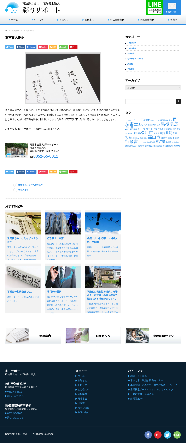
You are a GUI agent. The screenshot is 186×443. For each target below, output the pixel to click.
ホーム (14, 19)
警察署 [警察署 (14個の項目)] (149, 142)
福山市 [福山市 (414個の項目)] (154, 137)
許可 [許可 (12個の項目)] (144, 142)
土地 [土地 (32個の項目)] (140, 124)
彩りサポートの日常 (135, 59)
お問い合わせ (85, 412)
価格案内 (89, 19)
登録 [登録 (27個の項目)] (175, 133)
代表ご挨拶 (83, 407)
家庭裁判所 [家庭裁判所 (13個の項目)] (152, 125)
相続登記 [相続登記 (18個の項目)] (143, 138)
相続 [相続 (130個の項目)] (128, 137)
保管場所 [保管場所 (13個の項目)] (168, 120)
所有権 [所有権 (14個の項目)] (160, 129)
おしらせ (38, 19)
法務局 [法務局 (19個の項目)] (156, 133)
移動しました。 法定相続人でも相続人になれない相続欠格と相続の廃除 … (102, 251)
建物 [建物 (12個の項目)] (135, 129)
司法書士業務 (117, 19)
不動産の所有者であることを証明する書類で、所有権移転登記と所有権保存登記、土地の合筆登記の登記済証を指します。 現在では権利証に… (102, 312)
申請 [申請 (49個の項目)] (162, 133)
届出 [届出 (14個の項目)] (158, 125)
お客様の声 (131, 43)
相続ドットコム (138, 376)
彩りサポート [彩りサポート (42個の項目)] (145, 128)
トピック (64, 19)
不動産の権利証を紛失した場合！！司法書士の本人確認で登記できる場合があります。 (102, 295)
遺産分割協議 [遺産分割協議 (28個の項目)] (151, 146)
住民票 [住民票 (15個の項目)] (162, 120)
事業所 (173, 19)
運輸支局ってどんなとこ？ (30, 185)
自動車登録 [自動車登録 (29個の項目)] (173, 137)
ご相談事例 (131, 48)
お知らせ (82, 380)
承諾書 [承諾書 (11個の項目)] (129, 133)
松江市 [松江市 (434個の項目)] (146, 132)
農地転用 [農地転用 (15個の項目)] (133, 146)
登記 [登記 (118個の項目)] (168, 133)
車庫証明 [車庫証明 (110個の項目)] (158, 142)
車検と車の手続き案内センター (146, 380)
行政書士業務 (147, 19)
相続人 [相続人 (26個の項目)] (135, 138)
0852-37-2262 (14, 413)
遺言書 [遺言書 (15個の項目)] (165, 146)
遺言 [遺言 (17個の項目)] (160, 146)
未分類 (130, 64)
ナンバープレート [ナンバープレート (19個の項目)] (132, 120)
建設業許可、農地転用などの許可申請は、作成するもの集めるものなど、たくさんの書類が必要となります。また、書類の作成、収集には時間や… (62, 252)
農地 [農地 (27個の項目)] (127, 146)
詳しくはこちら (15, 396)
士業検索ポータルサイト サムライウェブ (151, 389)
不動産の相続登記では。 (20, 291)
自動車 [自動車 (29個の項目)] (164, 137)
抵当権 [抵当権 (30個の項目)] (136, 133)
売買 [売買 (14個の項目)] (145, 125)
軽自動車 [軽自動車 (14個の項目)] (175, 142)
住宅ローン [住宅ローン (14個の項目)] (154, 120)
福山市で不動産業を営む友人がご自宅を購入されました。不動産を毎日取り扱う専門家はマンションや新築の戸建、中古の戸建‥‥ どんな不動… (63, 305)
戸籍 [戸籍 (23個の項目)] (155, 129)
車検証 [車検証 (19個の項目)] (168, 142)
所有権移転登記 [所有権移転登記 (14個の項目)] (170, 129)
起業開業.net (137, 398)
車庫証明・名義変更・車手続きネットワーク (153, 385)
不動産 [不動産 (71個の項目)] (145, 119)
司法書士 (15, 31)
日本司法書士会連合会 (142, 394)
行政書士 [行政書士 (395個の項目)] (133, 141)
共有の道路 (23, 190)
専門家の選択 (54, 291)
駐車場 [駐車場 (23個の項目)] (177, 146)
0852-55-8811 (45, 156)
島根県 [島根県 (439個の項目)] (167, 123)
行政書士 (130, 69)
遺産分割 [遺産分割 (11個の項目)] (141, 146)
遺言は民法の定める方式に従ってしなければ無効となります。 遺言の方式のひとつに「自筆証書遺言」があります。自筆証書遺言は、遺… (23, 255)
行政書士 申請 (55, 238)
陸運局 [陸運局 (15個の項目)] (171, 146)
